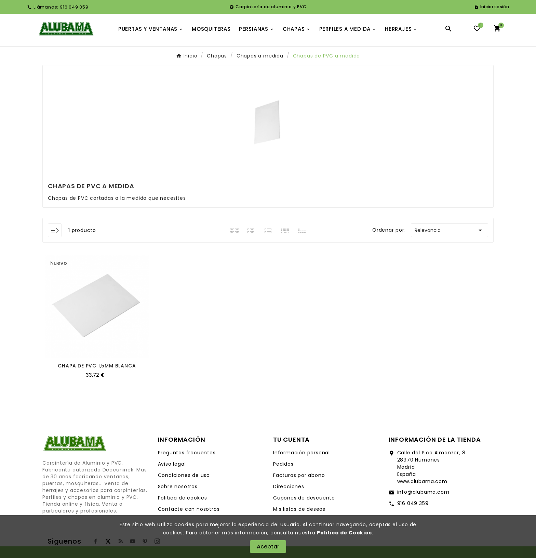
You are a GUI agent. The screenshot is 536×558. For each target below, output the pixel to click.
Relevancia (449, 230)
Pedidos (283, 463)
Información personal (301, 452)
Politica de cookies (182, 497)
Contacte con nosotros (189, 509)
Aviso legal (172, 463)
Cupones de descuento (304, 497)
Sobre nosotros (178, 486)
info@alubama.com (423, 492)
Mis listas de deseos (299, 509)
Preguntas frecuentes (187, 452)
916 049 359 (413, 503)
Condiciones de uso (184, 475)
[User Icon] (491, 7)
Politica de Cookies (344, 532)
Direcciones (288, 486)
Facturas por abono (299, 475)
